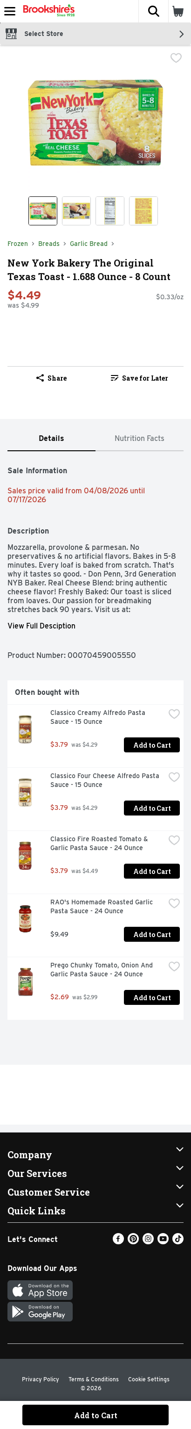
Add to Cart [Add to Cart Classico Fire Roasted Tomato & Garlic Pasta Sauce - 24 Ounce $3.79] (152, 871)
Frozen (17, 243)
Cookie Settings (149, 1379)
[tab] (51, 438)
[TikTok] (178, 1241)
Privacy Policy (40, 1379)
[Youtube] (163, 1241)
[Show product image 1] (42, 210)
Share (51, 378)
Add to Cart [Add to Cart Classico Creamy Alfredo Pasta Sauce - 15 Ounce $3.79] (152, 745)
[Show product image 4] (143, 210)
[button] (153, 11)
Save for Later (139, 378)
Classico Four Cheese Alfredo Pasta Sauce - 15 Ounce (105, 780)
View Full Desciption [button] (41, 625)
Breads (49, 243)
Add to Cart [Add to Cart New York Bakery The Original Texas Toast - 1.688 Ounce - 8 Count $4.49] (95, 1415)
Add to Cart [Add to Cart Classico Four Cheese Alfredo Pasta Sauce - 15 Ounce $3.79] (152, 808)
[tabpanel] (95, 739)
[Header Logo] (47, 11)
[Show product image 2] (76, 210)
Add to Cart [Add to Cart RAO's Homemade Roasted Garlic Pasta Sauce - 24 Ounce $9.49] (152, 934)
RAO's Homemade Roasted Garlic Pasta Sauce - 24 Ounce (102, 906)
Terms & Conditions (93, 1379)
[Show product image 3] (110, 210)
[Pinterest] (133, 1241)
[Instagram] (148, 1241)
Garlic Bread (89, 243)
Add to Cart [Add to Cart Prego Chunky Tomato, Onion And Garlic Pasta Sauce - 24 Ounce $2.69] (152, 997)
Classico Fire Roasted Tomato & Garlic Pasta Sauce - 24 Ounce (100, 843)
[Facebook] (118, 1241)
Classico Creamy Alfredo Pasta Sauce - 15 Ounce (98, 717)
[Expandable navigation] (10, 11)
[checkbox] (176, 58)
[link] (140, 377)
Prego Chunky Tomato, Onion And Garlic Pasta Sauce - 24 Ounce (102, 969)
